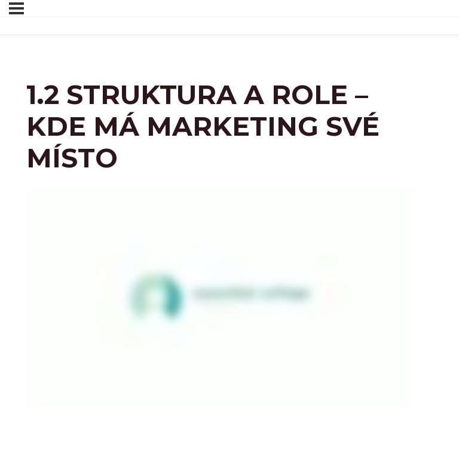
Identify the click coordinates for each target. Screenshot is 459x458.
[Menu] (16, 8)
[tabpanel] (220, 296)
